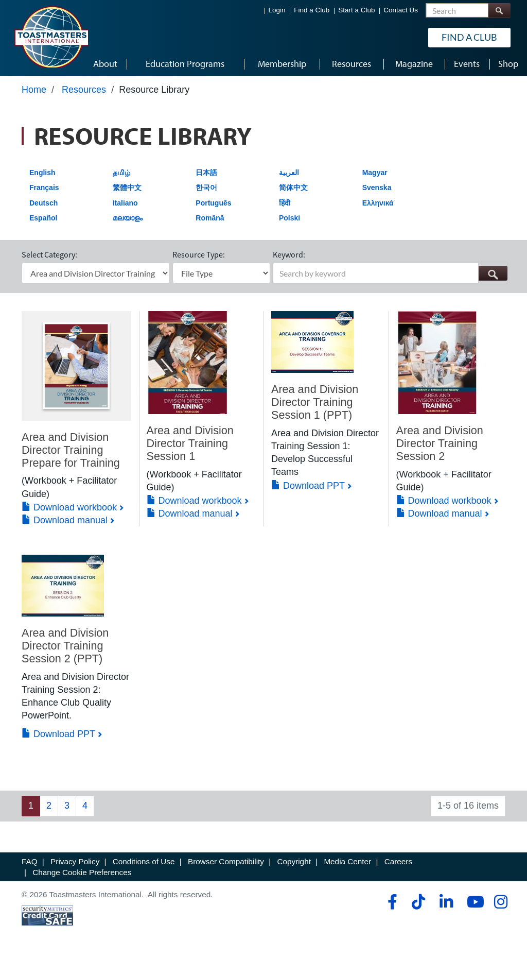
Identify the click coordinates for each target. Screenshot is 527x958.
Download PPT (308, 487)
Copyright (293, 863)
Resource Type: (198, 256)
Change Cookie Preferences (81, 873)
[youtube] (473, 904)
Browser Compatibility (226, 863)
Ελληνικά (378, 204)
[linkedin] (446, 904)
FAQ (30, 863)
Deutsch (43, 204)
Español (43, 220)
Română (210, 220)
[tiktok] (418, 904)
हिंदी (284, 204)
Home (34, 91)
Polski (289, 220)
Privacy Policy (74, 863)
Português (213, 204)
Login (277, 10)
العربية (289, 174)
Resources (84, 91)
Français (44, 189)
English (42, 174)
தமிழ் (121, 174)
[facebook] (390, 904)
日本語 (206, 174)
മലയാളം (128, 220)
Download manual (65, 522)
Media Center (347, 863)
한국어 (206, 189)
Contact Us (400, 10)
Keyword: (289, 256)
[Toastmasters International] (51, 37)
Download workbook (69, 509)
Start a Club (356, 10)
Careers (398, 863)
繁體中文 (127, 189)
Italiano (125, 204)
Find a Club (311, 10)
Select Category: (49, 256)
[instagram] (500, 904)
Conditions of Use (144, 863)
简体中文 (293, 189)
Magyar (375, 174)
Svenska (377, 189)
